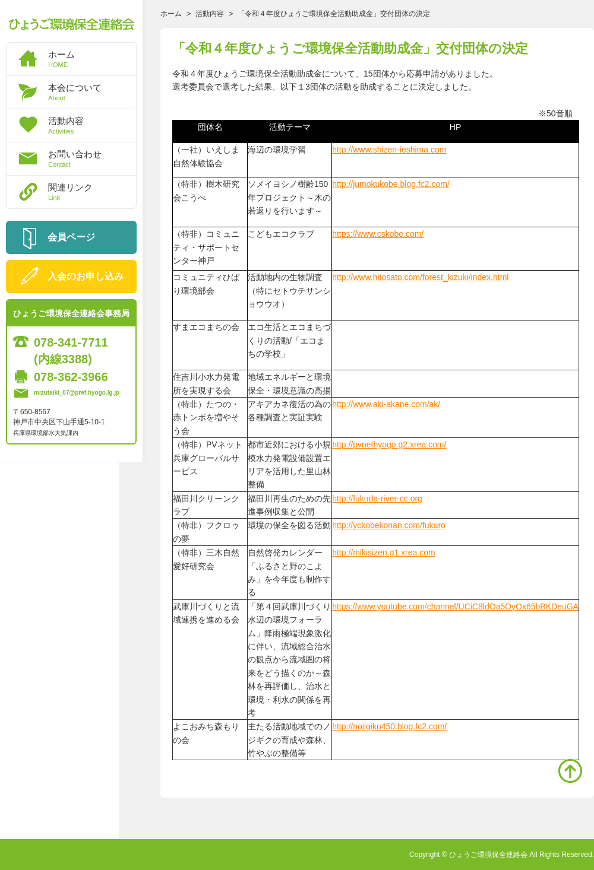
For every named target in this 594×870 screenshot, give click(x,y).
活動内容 (92, 125)
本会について (92, 91)
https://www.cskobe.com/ (378, 234)
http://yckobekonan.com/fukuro (389, 525)
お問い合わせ (92, 158)
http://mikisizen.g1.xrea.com (383, 552)
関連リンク (92, 191)
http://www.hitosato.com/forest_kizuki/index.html (420, 277)
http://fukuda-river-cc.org (377, 498)
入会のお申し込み (86, 276)
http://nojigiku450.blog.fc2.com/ (389, 726)
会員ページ (71, 237)
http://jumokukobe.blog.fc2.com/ (391, 184)
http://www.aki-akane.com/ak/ (386, 404)
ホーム (92, 58)
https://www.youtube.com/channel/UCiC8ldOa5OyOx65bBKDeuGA (455, 606)
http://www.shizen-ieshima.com (389, 149)
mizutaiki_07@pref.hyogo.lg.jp (76, 392)
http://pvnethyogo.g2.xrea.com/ (389, 444)
